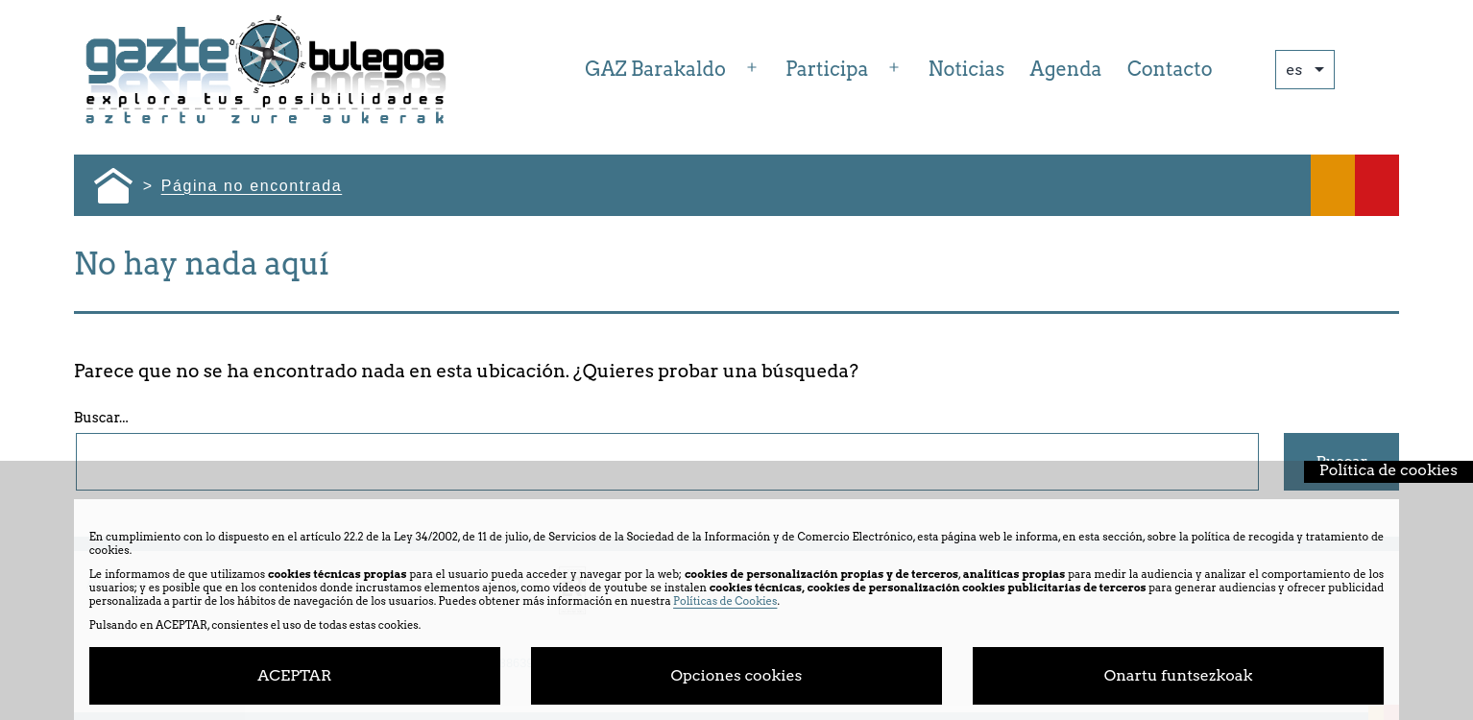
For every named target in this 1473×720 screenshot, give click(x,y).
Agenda (1066, 69)
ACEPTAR (294, 675)
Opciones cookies (737, 675)
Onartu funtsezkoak (1178, 675)
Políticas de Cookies (725, 601)
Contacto (1170, 69)
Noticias (967, 69)
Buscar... (101, 417)
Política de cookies (1388, 470)
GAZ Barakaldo (655, 69)
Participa (826, 69)
